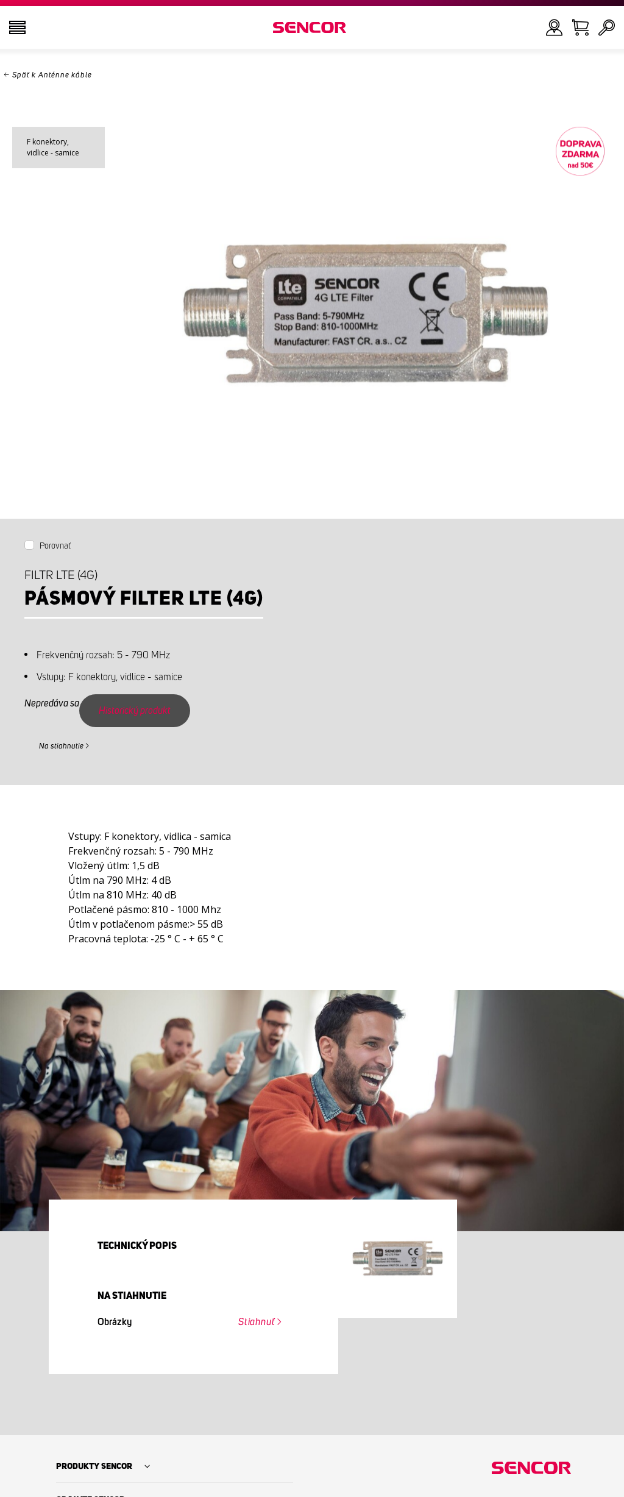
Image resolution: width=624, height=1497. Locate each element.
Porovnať (55, 546)
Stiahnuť (256, 1322)
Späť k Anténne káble (51, 75)
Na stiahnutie (61, 746)
